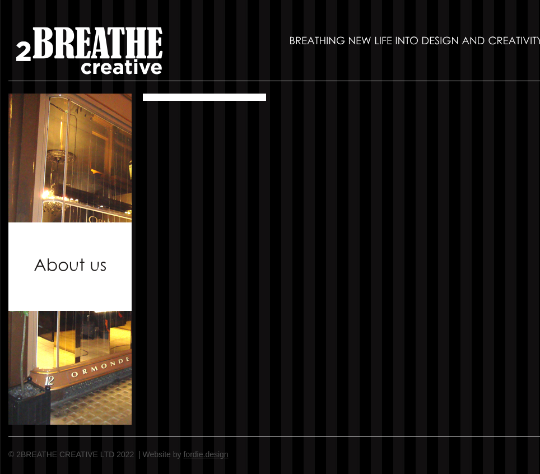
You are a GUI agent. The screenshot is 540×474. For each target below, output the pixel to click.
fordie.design (205, 454)
